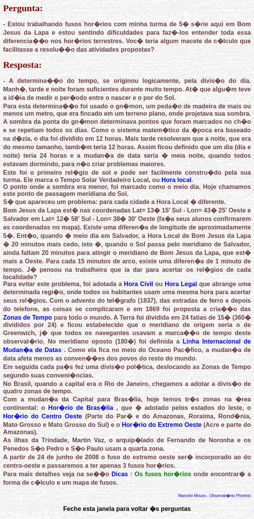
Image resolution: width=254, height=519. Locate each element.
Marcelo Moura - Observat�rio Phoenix (214, 495)
